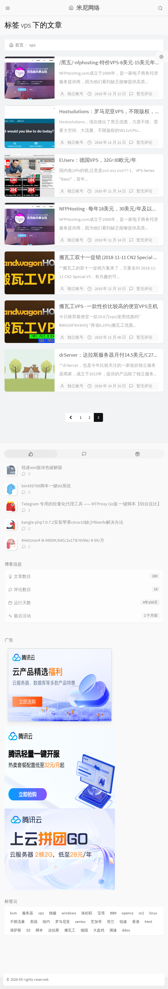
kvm (13, 913)
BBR (113, 913)
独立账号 (75, 93)
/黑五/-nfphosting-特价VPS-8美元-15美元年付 (109, 62)
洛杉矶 (86, 913)
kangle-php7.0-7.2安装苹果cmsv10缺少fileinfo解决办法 (72, 522)
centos (80, 921)
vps (41, 913)
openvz (127, 913)
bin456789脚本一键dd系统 (46, 486)
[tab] (30, 453)
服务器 (27, 913)
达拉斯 (53, 930)
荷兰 (110, 921)
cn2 (141, 913)
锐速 (123, 921)
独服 (52, 913)
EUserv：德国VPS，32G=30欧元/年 (97, 160)
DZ (28, 930)
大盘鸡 (98, 930)
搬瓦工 (69, 930)
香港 (135, 921)
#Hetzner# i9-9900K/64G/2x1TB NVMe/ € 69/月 (62, 540)
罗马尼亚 (62, 921)
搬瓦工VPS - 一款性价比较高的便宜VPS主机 (108, 306)
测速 (113, 930)
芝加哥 (96, 921)
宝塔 (101, 913)
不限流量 (17, 921)
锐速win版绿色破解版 (41, 467)
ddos (126, 930)
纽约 (46, 921)
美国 (33, 921)
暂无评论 (144, 93)
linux (153, 913)
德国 (84, 930)
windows (69, 913)
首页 (16, 45)
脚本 (39, 930)
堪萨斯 (15, 930)
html (148, 921)
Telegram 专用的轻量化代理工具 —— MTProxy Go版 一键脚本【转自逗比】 (91, 504)
